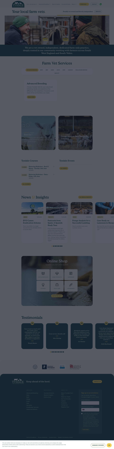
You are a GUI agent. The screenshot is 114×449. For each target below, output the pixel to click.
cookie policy (14, 446)
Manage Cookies (98, 445)
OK (109, 445)
